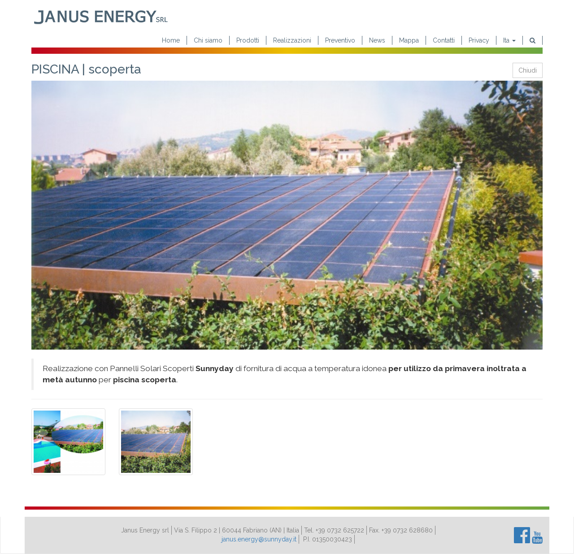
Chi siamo (208, 40)
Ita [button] (509, 40)
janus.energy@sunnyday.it (259, 539)
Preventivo (340, 40)
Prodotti (247, 40)
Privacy (479, 40)
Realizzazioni (292, 40)
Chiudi (527, 70)
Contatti (444, 40)
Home (171, 40)
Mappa (409, 40)
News (377, 40)
